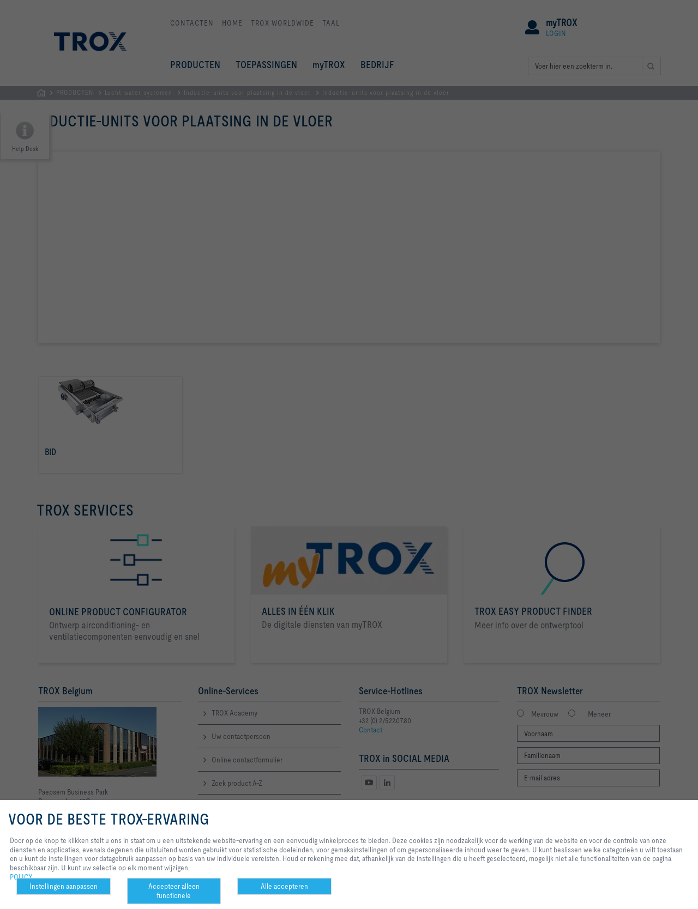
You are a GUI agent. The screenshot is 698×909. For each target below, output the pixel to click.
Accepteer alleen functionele (174, 891)
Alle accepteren (284, 886)
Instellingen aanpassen (63, 886)
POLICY (21, 876)
